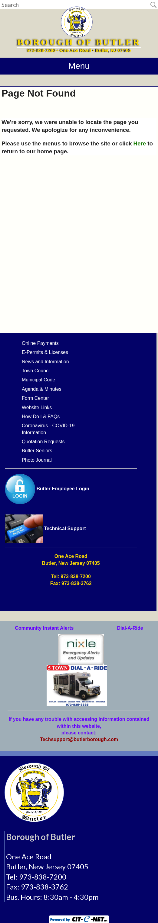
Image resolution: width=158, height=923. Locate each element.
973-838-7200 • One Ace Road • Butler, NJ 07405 (79, 50)
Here (139, 143)
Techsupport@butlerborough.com (79, 739)
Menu (79, 66)
